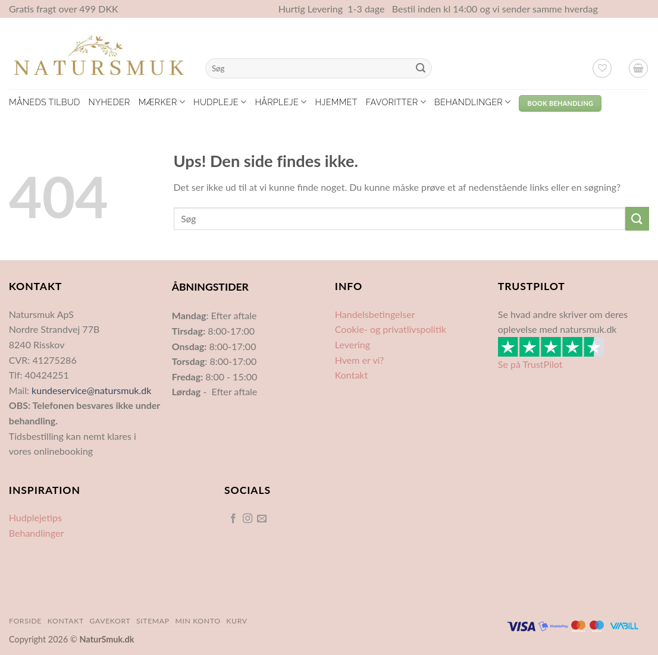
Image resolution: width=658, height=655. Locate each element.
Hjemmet (336, 102)
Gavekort (110, 620)
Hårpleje (280, 102)
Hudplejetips (35, 517)
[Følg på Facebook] (232, 519)
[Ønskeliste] (602, 68)
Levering (352, 344)
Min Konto (197, 620)
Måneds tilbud (44, 102)
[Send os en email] (262, 519)
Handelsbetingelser (375, 314)
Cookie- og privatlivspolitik (390, 329)
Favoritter (396, 102)
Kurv (236, 620)
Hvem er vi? (359, 360)
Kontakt (351, 374)
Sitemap (153, 620)
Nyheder (109, 102)
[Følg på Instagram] (247, 519)
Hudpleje (219, 102)
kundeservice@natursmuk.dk (91, 390)
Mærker (162, 102)
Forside (25, 620)
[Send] (421, 68)
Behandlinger (472, 102)
